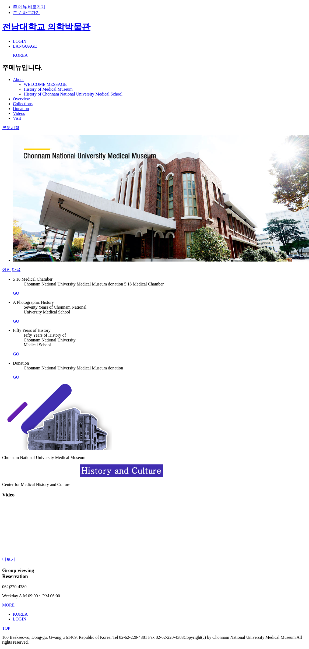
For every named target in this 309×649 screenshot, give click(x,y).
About (18, 79)
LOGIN (19, 41)
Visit (17, 118)
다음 (16, 269)
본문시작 (10, 127)
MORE (8, 605)
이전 (6, 269)
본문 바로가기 (26, 12)
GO (16, 293)
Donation (21, 108)
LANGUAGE (25, 46)
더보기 (8, 559)
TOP (6, 628)
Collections (23, 103)
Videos (19, 113)
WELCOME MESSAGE (45, 84)
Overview (21, 99)
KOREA (20, 55)
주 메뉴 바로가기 (29, 7)
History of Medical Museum (48, 89)
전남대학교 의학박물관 (46, 27)
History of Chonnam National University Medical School (73, 94)
